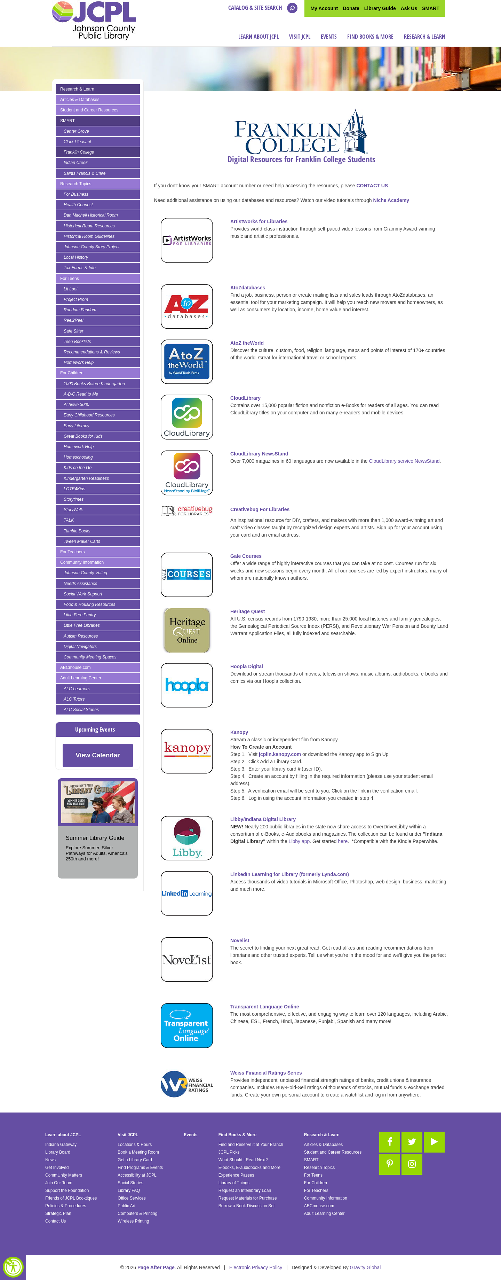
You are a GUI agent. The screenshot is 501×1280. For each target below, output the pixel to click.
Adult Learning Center (80, 678)
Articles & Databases (80, 99)
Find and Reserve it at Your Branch (250, 1144)
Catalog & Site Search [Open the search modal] (262, 8)
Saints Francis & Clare (85, 173)
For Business (76, 194)
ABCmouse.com (75, 667)
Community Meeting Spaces (90, 657)
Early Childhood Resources (89, 415)
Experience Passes (236, 1175)
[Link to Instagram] (411, 1164)
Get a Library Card (135, 1159)
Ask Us (409, 8)
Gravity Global (365, 1267)
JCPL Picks (229, 1152)
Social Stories (130, 1182)
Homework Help (79, 362)
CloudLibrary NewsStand (259, 453)
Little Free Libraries (82, 625)
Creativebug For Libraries (259, 509)
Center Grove (76, 131)
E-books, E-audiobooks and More (249, 1167)
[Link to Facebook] (389, 1142)
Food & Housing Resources (89, 604)
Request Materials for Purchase (247, 1198)
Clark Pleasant (77, 141)
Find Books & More (370, 36)
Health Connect (78, 204)
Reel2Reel (74, 320)
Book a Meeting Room (138, 1152)
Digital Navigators (80, 646)
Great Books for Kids (83, 436)
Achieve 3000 (76, 404)
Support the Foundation (67, 1190)
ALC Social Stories (81, 709)
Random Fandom (80, 309)
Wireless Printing (133, 1221)
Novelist (239, 940)
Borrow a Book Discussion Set (246, 1205)
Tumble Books (77, 531)
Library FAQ (129, 1190)
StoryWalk (73, 509)
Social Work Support (83, 594)
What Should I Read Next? (243, 1159)
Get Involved (57, 1167)
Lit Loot (71, 289)
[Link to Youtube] (434, 1142)
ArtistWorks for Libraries (259, 221)
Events (329, 36)
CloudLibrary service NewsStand (404, 461)
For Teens (69, 278)
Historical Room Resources (89, 226)
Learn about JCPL (258, 36)
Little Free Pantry (80, 614)
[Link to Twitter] (411, 1142)
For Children (72, 372)
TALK (69, 520)
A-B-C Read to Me (81, 394)
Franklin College (79, 152)
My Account (324, 8)
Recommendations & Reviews (92, 352)
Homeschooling (78, 457)
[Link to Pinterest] (389, 1164)
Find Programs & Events (140, 1167)
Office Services (131, 1198)
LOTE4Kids (74, 488)
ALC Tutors (74, 699)
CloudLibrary (245, 398)
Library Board (57, 1152)
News (50, 1159)
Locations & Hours (135, 1144)
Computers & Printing (137, 1213)
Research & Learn (424, 36)
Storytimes (74, 499)
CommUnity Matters (63, 1175)
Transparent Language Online (264, 1006)
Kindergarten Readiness (86, 478)
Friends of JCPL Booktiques (71, 1198)
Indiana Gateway (61, 1144)
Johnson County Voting (85, 572)
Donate (351, 8)
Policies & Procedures (65, 1205)
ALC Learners (77, 688)
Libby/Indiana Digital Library (263, 819)
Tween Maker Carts (82, 541)
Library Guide (380, 8)
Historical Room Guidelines (89, 236)
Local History (76, 257)
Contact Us (55, 1221)
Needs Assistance (80, 583)
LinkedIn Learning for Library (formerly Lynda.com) (289, 874)
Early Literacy (76, 425)
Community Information (82, 562)
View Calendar (97, 755)
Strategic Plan (58, 1213)
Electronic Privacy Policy (256, 1267)
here (342, 841)
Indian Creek (76, 162)
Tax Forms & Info (80, 267)
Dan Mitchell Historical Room (91, 215)
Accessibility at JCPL (137, 1175)
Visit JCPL (299, 36)
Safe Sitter (74, 331)
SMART (430, 8)
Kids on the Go (78, 467)
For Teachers (72, 551)
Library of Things (233, 1182)
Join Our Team (58, 1182)
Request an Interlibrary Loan (244, 1190)
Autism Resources (81, 636)
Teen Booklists (77, 341)
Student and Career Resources (89, 110)
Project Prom (76, 299)
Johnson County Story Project (91, 246)
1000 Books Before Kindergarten (94, 383)
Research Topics (75, 183)
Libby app (299, 841)
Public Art (126, 1205)
